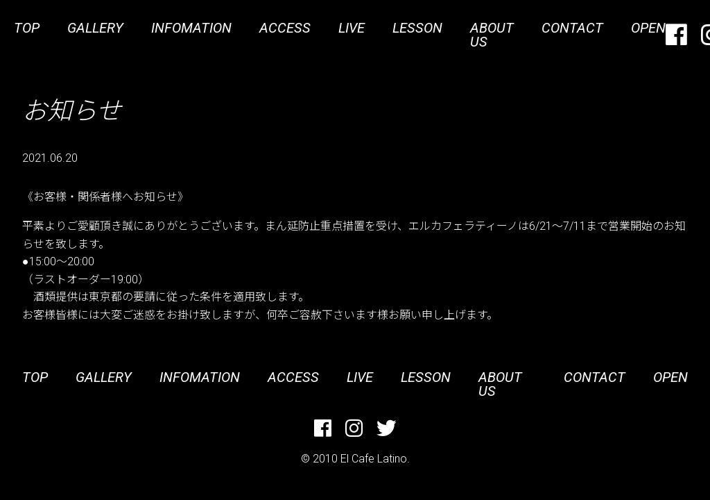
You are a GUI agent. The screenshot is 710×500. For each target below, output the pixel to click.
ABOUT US (492, 34)
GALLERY (95, 27)
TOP (27, 27)
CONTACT (572, 27)
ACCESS (285, 27)
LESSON (417, 27)
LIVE (351, 27)
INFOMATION (191, 27)
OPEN (648, 27)
